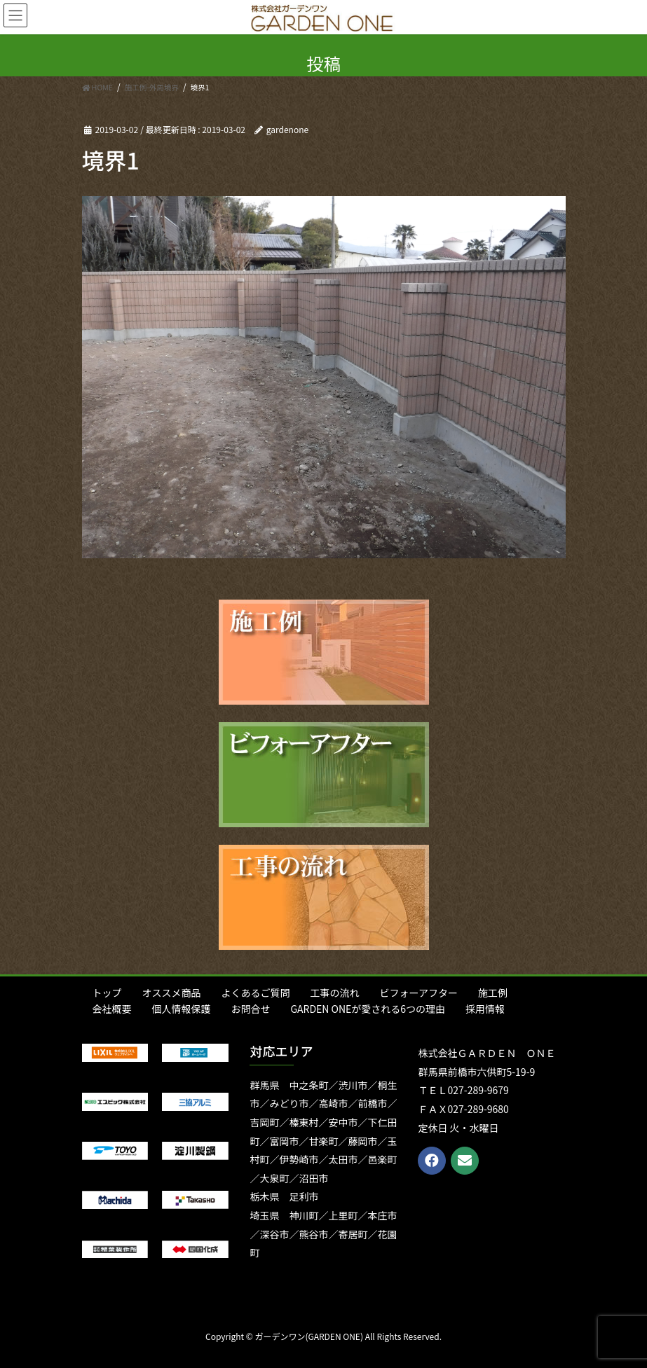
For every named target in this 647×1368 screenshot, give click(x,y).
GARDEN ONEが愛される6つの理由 (368, 1009)
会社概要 (112, 1009)
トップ (107, 993)
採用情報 (485, 1009)
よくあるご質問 (256, 993)
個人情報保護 (181, 1009)
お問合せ (251, 1009)
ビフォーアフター (419, 993)
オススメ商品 (171, 993)
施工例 (493, 993)
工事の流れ (335, 993)
